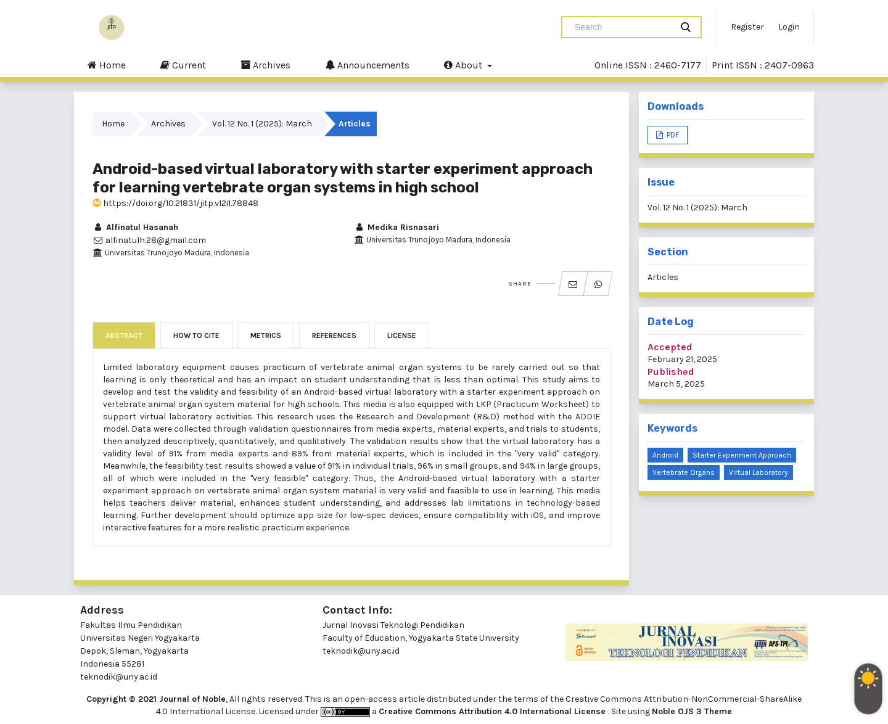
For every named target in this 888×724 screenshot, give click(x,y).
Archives (265, 64)
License (401, 335)
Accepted (670, 347)
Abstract (123, 335)
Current (183, 64)
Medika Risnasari (396, 227)
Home (107, 64)
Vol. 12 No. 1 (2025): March (262, 123)
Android (665, 455)
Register (747, 27)
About (464, 64)
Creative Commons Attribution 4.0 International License (493, 711)
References (334, 335)
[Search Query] (621, 27)
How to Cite (196, 335)
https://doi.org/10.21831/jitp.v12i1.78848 (175, 203)
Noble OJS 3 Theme (692, 711)
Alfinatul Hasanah (135, 227)
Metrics (265, 335)
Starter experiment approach (742, 455)
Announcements (367, 64)
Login (789, 27)
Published (671, 371)
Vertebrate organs (683, 472)
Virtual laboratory (758, 472)
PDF (672, 134)
